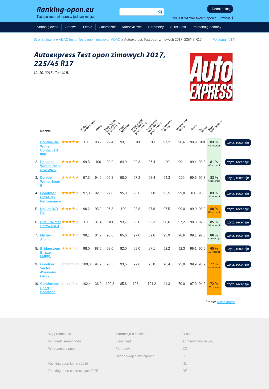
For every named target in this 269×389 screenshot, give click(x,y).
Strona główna (47, 27)
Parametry (156, 27)
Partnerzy (122, 348)
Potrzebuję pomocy (207, 27)
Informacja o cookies (130, 334)
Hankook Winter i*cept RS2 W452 (50, 166)
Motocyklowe (132, 27)
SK (184, 356)
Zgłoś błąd (123, 341)
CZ (184, 348)
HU (184, 363)
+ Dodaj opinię (220, 9)
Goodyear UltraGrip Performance (50, 197)
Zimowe (70, 27)
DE (184, 371)
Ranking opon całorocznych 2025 (73, 371)
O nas (186, 334)
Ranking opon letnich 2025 (68, 363)
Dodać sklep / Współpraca (134, 356)
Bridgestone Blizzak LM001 (50, 252)
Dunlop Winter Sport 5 (50, 181)
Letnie (87, 27)
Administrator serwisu (198, 341)
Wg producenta (59, 334)
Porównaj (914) (224, 39)
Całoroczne (107, 27)
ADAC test (178, 27)
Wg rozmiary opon (62, 348)
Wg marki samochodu (64, 341)
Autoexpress (226, 302)
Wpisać (225, 18)
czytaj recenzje (238, 142)
